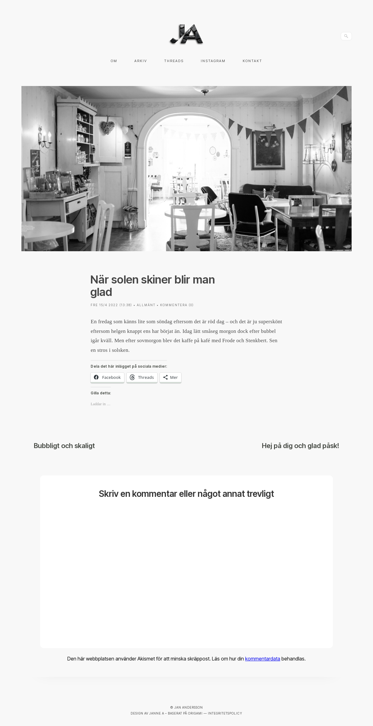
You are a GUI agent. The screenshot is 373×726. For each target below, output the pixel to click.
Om (114, 61)
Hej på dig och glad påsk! (300, 446)
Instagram (213, 61)
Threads (174, 61)
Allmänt (146, 305)
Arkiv (140, 61)
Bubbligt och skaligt (64, 446)
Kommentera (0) (177, 305)
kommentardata (262, 659)
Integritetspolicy (225, 713)
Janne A (156, 713)
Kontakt (252, 61)
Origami (195, 713)
